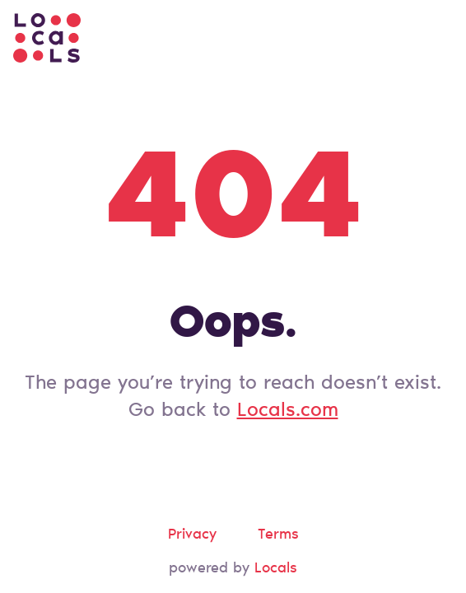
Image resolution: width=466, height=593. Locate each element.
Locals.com (287, 411)
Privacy (192, 535)
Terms (278, 535)
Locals (275, 569)
